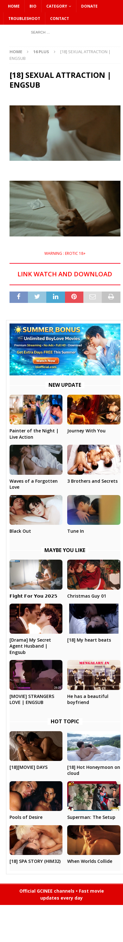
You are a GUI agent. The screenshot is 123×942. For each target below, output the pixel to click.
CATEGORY (56, 6)
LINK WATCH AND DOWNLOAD (64, 274)
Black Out (20, 531)
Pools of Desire (26, 817)
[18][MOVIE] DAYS (29, 767)
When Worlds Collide (89, 861)
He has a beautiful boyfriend (87, 699)
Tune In (75, 531)
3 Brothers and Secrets (92, 481)
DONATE (89, 6)
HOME (14, 6)
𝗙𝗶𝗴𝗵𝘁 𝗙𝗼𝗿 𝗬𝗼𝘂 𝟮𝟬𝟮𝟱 (33, 596)
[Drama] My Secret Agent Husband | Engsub (30, 646)
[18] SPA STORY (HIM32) (35, 861)
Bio (32, 6)
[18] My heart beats (89, 640)
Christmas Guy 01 (86, 596)
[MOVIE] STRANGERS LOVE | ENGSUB (32, 699)
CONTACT (59, 18)
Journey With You (86, 431)
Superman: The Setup (91, 817)
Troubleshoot (24, 18)
